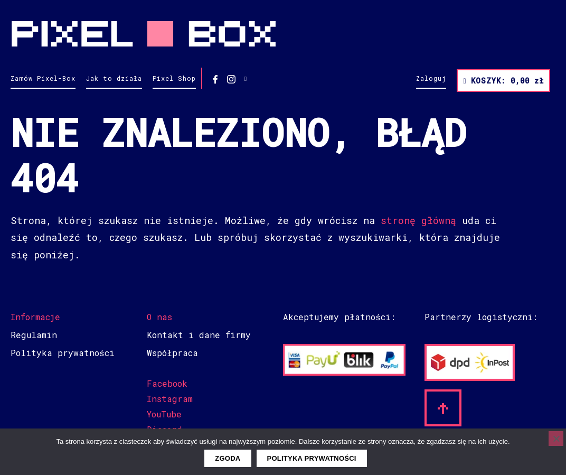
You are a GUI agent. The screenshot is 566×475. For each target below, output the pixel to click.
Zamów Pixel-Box (43, 78)
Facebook (167, 383)
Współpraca (172, 352)
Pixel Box (283, 33)
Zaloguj (431, 78)
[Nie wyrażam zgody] (556, 438)
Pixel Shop (174, 78)
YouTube (164, 414)
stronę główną (418, 220)
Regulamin (34, 334)
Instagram (170, 398)
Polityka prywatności (63, 352)
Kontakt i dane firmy (199, 334)
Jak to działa (114, 78)
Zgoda (227, 458)
